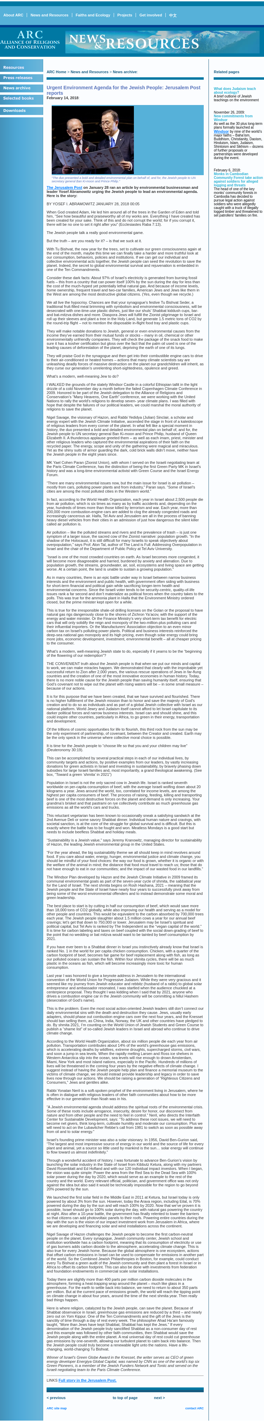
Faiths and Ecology (93, 15)
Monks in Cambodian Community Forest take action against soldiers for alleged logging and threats (238, 179)
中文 (173, 15)
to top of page (125, 1398)
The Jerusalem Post (64, 187)
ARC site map (57, 1408)
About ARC (13, 15)
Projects (124, 15)
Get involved (150, 15)
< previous (56, 1398)
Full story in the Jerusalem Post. (87, 1380)
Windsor (221, 131)
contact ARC (194, 1408)
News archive (125, 72)
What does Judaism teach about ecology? (235, 90)
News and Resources (49, 15)
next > (159, 1398)
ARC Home (56, 72)
